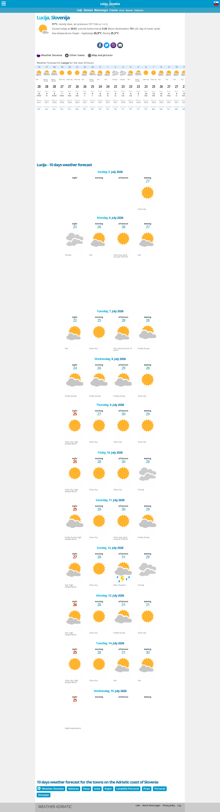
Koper (108, 788)
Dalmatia (138, 10)
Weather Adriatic (55, 806)
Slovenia (88, 10)
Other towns (75, 55)
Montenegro (101, 10)
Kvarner (129, 10)
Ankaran (73, 788)
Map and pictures (100, 55)
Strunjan (43, 795)
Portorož (159, 788)
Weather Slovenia (49, 55)
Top (179, 805)
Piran (146, 788)
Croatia (114, 10)
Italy (79, 10)
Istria (121, 10)
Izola (97, 788)
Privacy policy (169, 805)
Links (138, 805)
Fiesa (86, 788)
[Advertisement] (110, 136)
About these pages (151, 805)
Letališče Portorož (127, 788)
